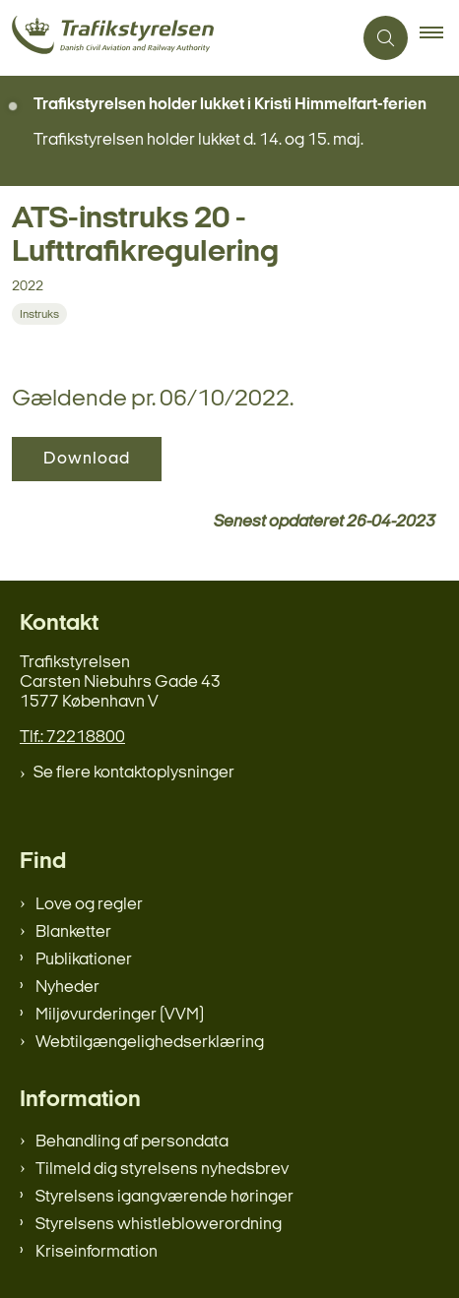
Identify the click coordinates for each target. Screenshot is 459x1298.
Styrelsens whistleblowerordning (158, 1224)
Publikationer (83, 960)
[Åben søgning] (385, 38)
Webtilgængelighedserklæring (149, 1042)
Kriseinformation (96, 1252)
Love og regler (89, 904)
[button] (439, 38)
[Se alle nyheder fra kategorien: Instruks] (41, 314)
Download (86, 459)
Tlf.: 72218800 (72, 737)
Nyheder (67, 987)
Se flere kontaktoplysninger (133, 773)
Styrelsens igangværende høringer (164, 1197)
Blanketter (73, 932)
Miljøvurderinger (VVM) (119, 1015)
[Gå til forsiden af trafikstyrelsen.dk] (176, 38)
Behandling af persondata (132, 1142)
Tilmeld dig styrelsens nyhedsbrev (162, 1169)
